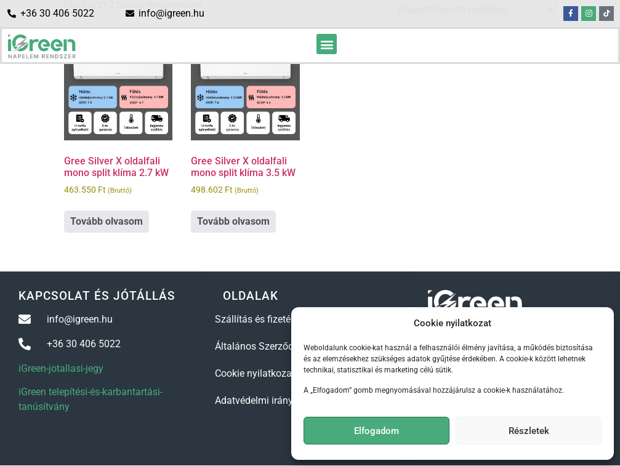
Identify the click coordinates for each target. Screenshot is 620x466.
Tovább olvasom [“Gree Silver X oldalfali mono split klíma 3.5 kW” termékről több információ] (233, 221)
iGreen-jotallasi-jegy (60, 368)
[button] (326, 44)
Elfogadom (376, 430)
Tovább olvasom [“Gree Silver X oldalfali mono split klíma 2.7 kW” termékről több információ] (106, 221)
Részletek (529, 430)
